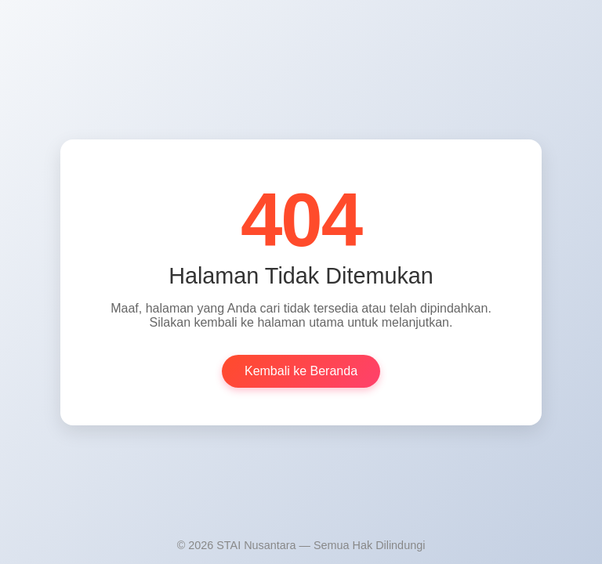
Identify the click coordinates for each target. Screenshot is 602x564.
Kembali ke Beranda (301, 371)
